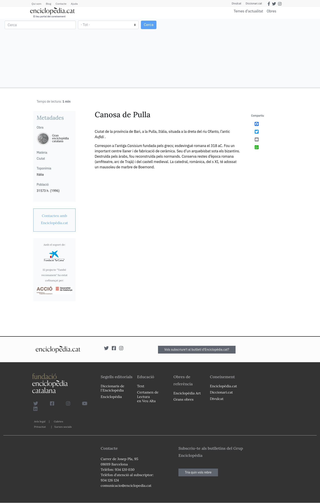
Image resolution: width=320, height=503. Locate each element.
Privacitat (40, 426)
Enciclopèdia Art (187, 393)
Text (140, 386)
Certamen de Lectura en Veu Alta (147, 396)
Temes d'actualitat (248, 11)
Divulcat (236, 3)
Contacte (61, 3)
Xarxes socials (63, 426)
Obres (271, 11)
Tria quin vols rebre (198, 472)
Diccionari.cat (254, 3)
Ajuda (74, 3)
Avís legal (39, 421)
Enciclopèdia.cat (223, 386)
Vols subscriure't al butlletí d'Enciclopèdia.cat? (196, 350)
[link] (54, 219)
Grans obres (184, 399)
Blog (48, 3)
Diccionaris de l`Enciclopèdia (112, 388)
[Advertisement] (239, 53)
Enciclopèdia (111, 396)
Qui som (36, 3)
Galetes (58, 421)
